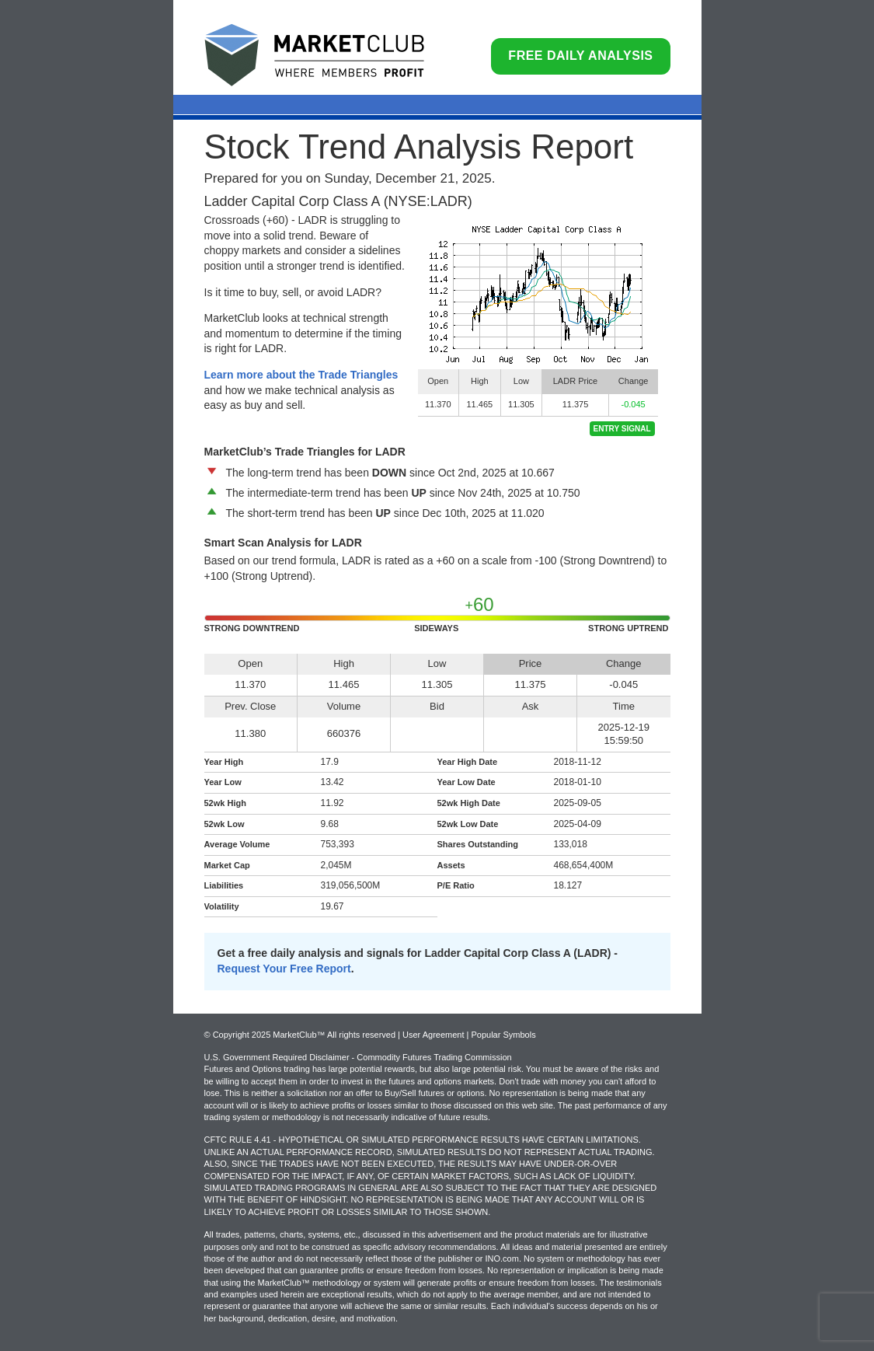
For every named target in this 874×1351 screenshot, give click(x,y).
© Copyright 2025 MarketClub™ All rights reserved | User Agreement (335, 1034)
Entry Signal (622, 428)
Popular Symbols (503, 1034)
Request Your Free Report (284, 968)
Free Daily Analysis (580, 55)
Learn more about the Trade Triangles (301, 374)
